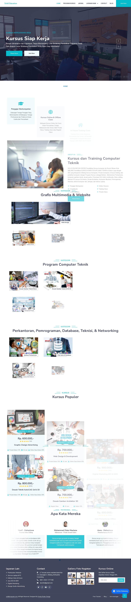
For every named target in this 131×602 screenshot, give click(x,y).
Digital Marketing (13, 583)
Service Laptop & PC (14, 575)
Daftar (121, 580)
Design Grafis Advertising (16, 586)
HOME (65, 86)
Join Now (124, 3)
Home (58, 3)
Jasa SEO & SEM (13, 581)
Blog (111, 3)
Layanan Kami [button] (91, 3)
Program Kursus (69, 3)
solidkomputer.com (12, 597)
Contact (104, 3)
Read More (14, 53)
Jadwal (81, 3)
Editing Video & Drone (15, 578)
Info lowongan (114, 597)
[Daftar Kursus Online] (120, 591)
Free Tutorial (97, 597)
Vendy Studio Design (44, 597)
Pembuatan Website (14, 573)
